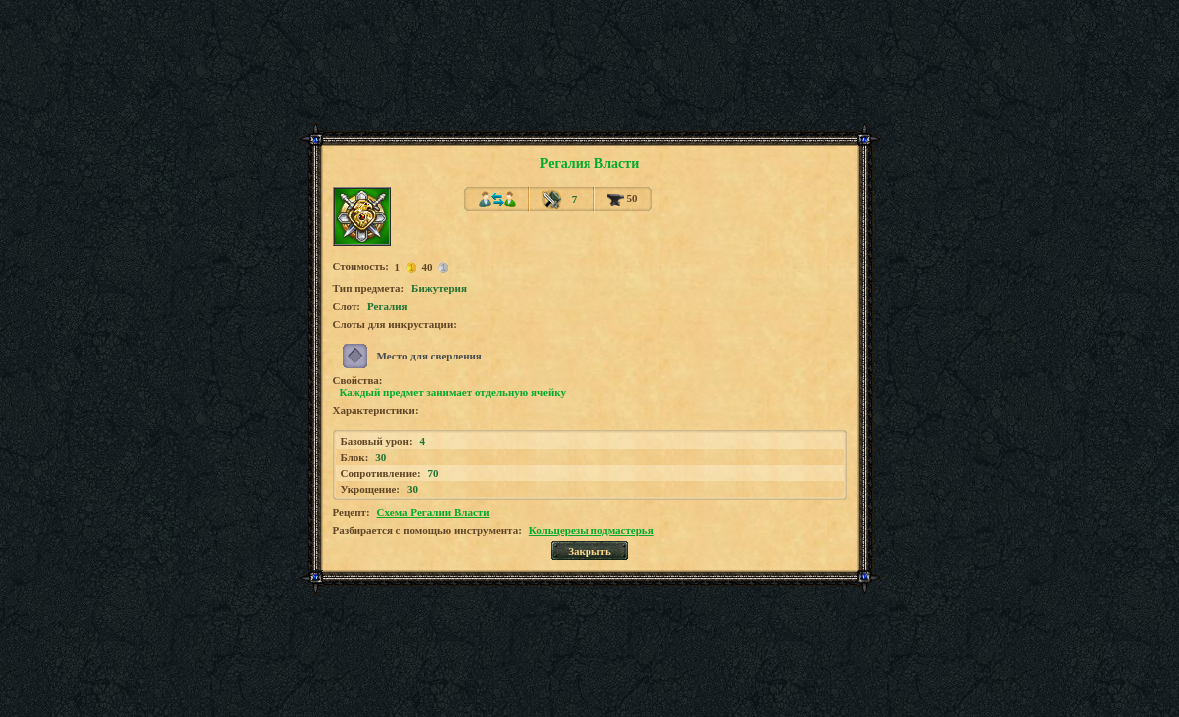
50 (622, 198)
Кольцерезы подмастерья (591, 530)
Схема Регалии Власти (433, 512)
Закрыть (589, 551)
